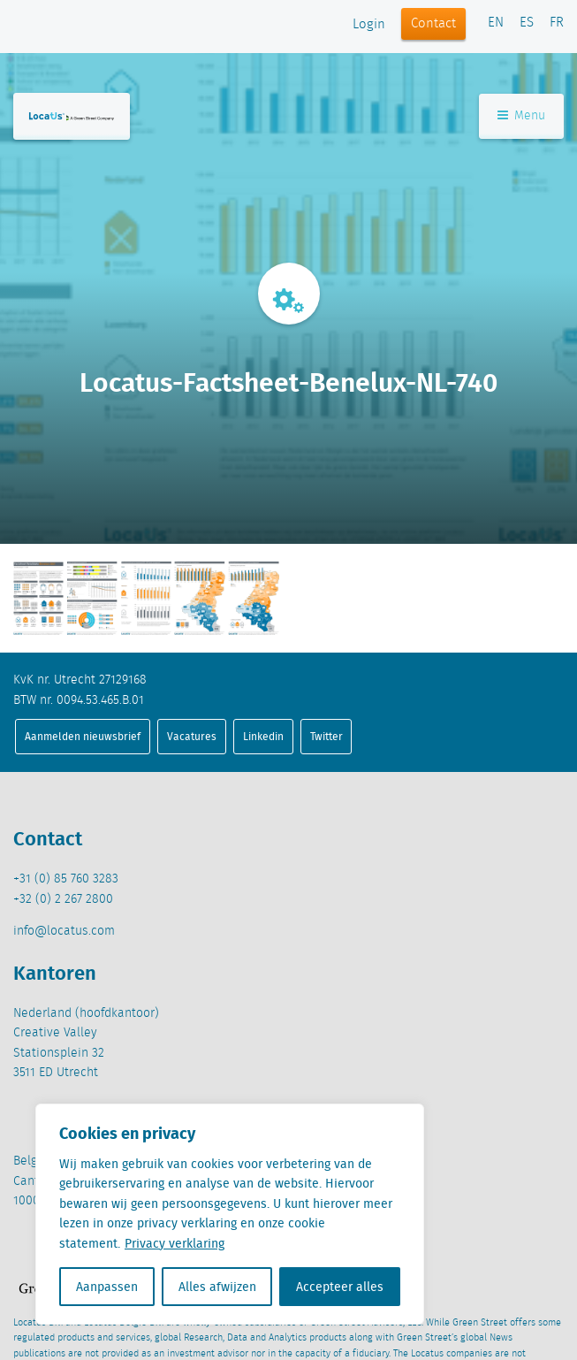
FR (557, 23)
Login (369, 24)
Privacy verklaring (174, 1243)
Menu (521, 116)
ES (527, 23)
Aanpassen (107, 1286)
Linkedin (263, 736)
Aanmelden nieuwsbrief (82, 736)
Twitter (326, 736)
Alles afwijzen (217, 1286)
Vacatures (191, 736)
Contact (433, 23)
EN (496, 23)
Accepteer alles (339, 1286)
